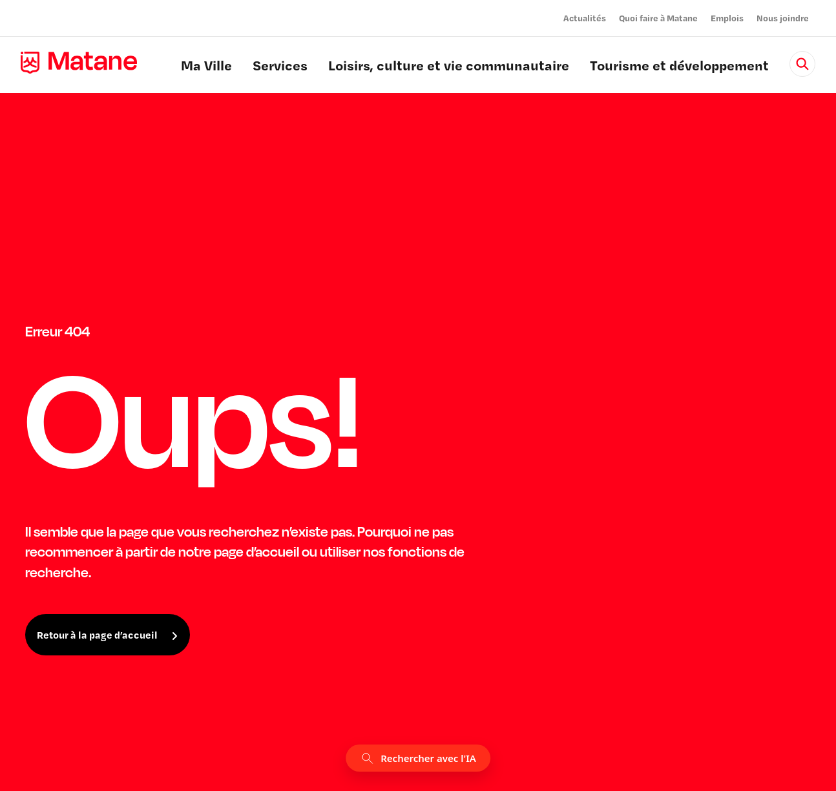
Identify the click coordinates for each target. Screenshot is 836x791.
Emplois (727, 17)
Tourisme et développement (679, 67)
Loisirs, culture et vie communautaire (448, 67)
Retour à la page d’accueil (97, 634)
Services (280, 67)
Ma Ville (206, 67)
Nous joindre (783, 17)
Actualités (584, 17)
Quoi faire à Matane (658, 17)
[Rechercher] (802, 64)
